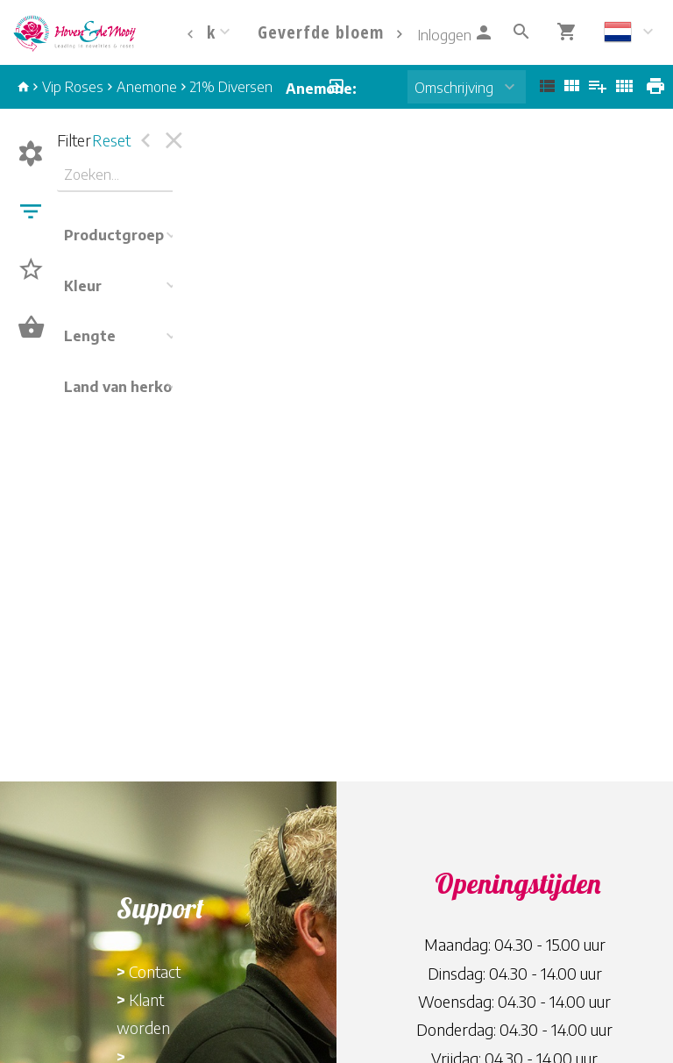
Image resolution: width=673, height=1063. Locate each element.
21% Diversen (231, 87)
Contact (155, 971)
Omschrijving (453, 87)
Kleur (83, 286)
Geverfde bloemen (330, 32)
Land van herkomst (131, 387)
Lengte (90, 336)
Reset (111, 140)
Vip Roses (72, 87)
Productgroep (114, 235)
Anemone (147, 87)
